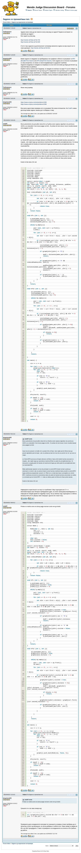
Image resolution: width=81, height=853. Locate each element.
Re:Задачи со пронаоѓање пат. (35, 55)
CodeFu (70, 108)
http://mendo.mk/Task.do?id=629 (30, 42)
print (42, 168)
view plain (29, 168)
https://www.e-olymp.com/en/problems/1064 (34, 102)
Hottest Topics (48, 10)
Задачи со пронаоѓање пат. (16, 19)
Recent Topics (38, 10)
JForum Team (46, 851)
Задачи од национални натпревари (22, 22)
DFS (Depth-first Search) (44, 61)
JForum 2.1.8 (39, 851)
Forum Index (7, 22)
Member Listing (59, 10)
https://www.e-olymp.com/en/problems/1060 (34, 104)
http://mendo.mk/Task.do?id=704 (30, 40)
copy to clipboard (36, 168)
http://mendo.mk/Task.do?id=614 (40, 48)
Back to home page (72, 10)
